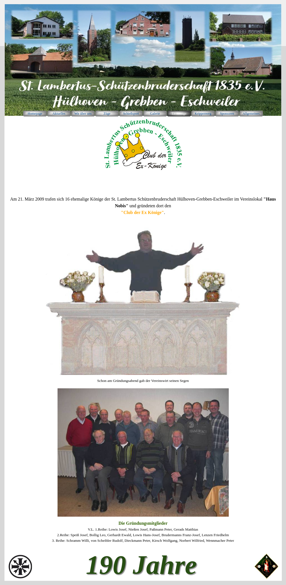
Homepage (35, 113)
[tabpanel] (143, 208)
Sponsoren (227, 113)
